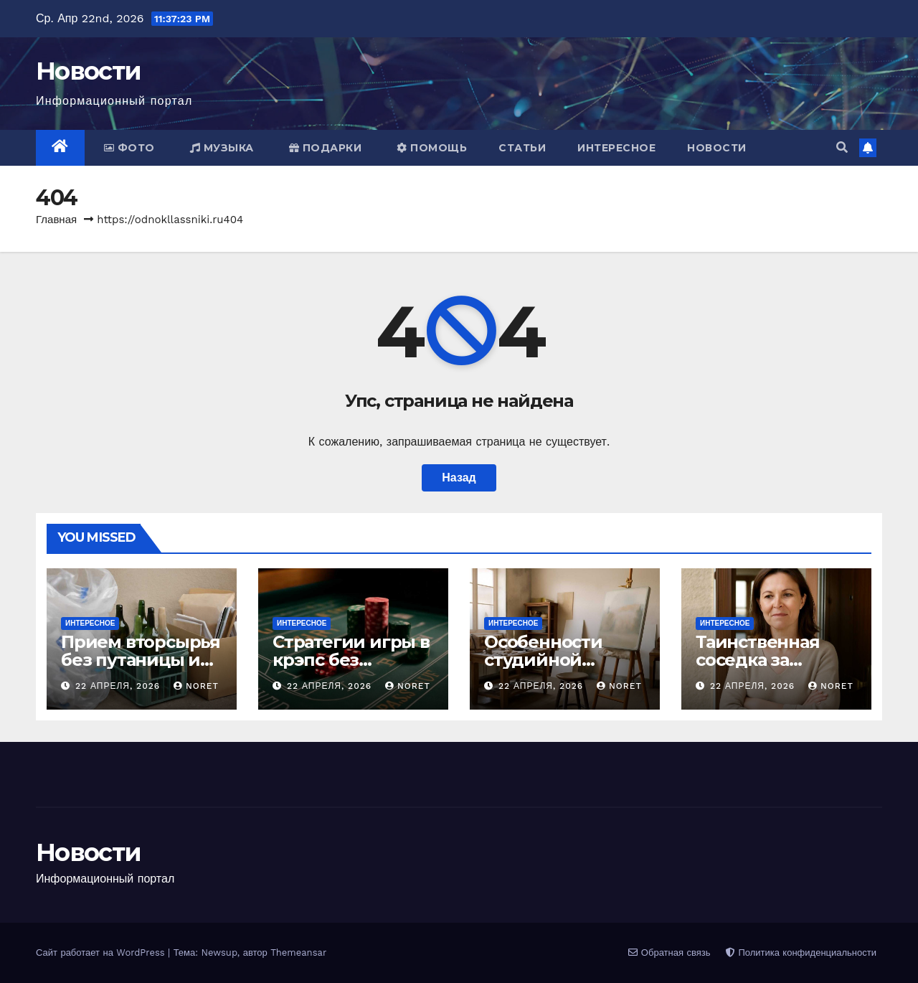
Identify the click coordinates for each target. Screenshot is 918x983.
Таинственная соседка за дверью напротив (774, 659)
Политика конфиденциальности (801, 952)
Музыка (222, 147)
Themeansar (298, 952)
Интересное (616, 147)
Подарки (325, 147)
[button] (842, 147)
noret (196, 686)
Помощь (432, 147)
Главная (56, 219)
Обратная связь (669, 952)
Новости (88, 71)
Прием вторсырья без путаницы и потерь (140, 659)
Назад (458, 477)
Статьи (522, 147)
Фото (129, 147)
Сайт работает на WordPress (102, 952)
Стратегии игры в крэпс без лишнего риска (351, 659)
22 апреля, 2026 (119, 686)
